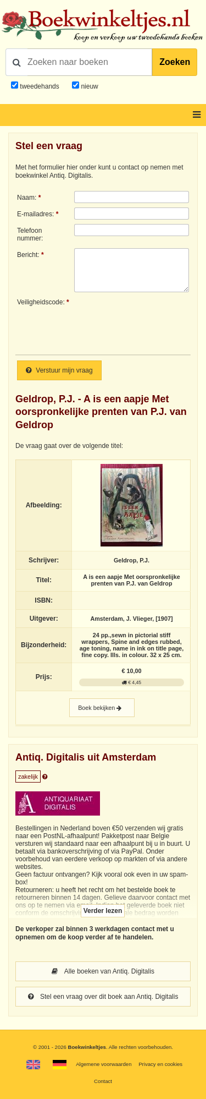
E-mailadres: (35, 214)
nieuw (88, 86)
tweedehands (39, 86)
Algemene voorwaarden (103, 1064)
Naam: (26, 197)
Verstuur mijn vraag (59, 370)
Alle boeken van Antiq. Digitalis (103, 971)
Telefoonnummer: (30, 234)
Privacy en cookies (160, 1064)
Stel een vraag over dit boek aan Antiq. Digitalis (103, 996)
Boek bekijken (102, 708)
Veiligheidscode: (41, 302)
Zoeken (174, 62)
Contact (103, 1081)
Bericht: (28, 255)
